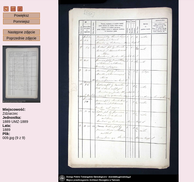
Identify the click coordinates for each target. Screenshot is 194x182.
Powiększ (21, 15)
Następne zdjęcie (21, 32)
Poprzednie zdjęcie (21, 38)
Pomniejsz (21, 21)
